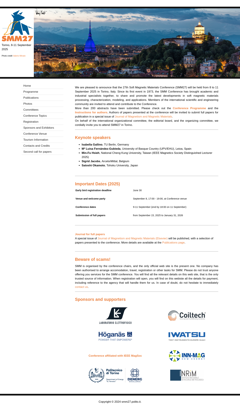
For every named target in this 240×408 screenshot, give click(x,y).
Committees (30, 109)
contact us (81, 286)
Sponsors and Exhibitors (38, 127)
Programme (30, 91)
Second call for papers (37, 151)
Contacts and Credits (36, 145)
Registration (30, 121)
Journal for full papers (90, 234)
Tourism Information (35, 139)
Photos (27, 103)
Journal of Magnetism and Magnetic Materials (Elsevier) (133, 238)
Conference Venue (35, 133)
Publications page (173, 242)
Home (27, 85)
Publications (31, 97)
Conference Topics (35, 115)
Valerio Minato (19, 56)
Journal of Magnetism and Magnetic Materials (143, 116)
